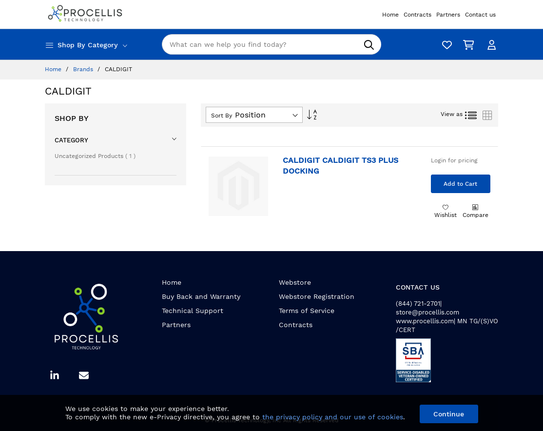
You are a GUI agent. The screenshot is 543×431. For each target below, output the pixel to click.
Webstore (295, 282)
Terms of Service (306, 310)
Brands (84, 69)
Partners (176, 325)
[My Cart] (466, 44)
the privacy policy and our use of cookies (332, 417)
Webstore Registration (316, 296)
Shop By (72, 118)
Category (71, 140)
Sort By (221, 115)
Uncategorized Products (95, 156)
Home (54, 69)
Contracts (295, 325)
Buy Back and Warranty (201, 296)
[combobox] (271, 44)
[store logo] (86, 14)
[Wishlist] (444, 44)
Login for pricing (454, 160)
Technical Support (192, 310)
